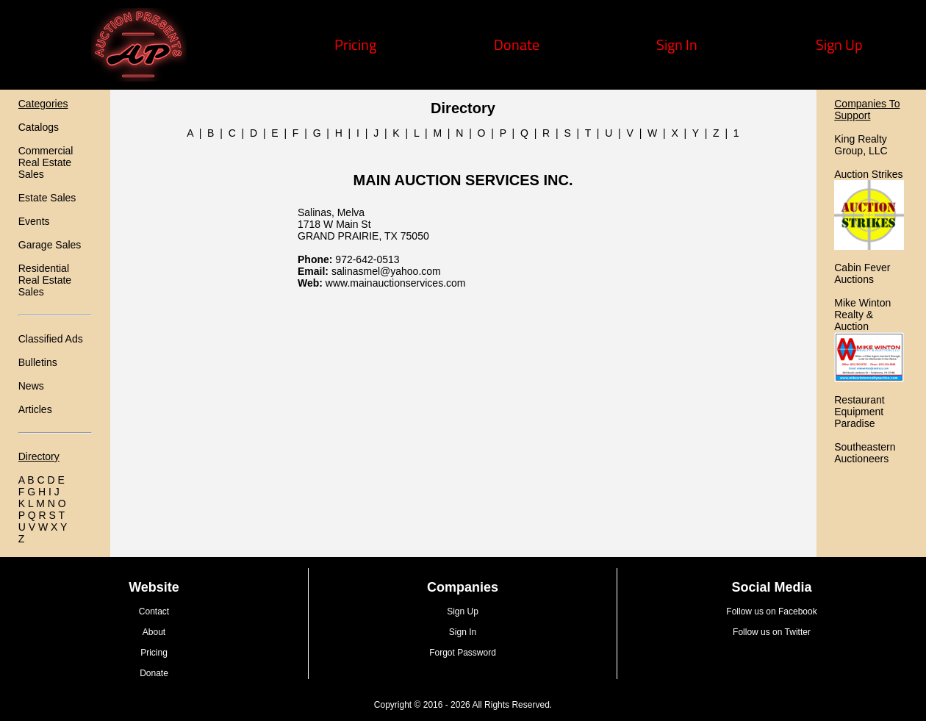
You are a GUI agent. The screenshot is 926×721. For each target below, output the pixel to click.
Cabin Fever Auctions (862, 273)
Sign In (676, 44)
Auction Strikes (868, 174)
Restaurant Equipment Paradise (859, 411)
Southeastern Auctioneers (864, 452)
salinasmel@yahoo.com (386, 271)
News (31, 386)
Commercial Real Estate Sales (45, 162)
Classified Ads (50, 339)
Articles (35, 409)
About (154, 632)
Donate (516, 44)
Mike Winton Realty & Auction (862, 314)
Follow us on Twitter (772, 632)
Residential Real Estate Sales (44, 280)
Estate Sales (47, 198)
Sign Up (839, 44)
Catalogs (38, 127)
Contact (154, 611)
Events (34, 221)
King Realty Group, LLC (860, 145)
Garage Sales (50, 245)
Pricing (355, 44)
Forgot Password (462, 653)
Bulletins (37, 362)
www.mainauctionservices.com (396, 283)
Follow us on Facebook (771, 611)
